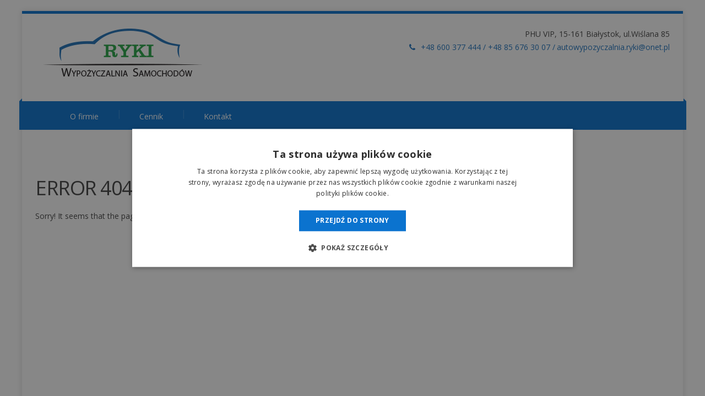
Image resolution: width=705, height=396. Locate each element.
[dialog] (352, 198)
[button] (352, 248)
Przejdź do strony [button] (352, 220)
